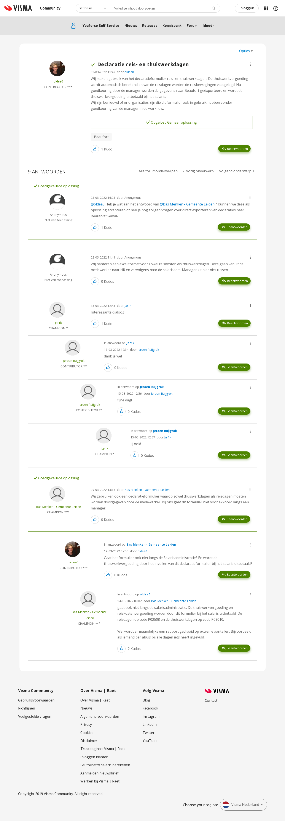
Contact (211, 700)
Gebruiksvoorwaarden (36, 700)
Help (276, 8)
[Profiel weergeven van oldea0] (58, 81)
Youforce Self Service (101, 25)
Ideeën (208, 25)
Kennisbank (172, 25)
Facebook (150, 708)
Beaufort (101, 136)
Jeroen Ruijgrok (148, 349)
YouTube (150, 740)
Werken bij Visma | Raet (99, 781)
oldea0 (129, 72)
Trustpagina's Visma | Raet (102, 748)
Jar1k (127, 306)
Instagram (151, 716)
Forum (192, 25)
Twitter (148, 732)
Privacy (86, 724)
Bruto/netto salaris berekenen (105, 765)
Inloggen (246, 8)
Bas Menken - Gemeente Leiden (147, 490)
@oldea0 (98, 204)
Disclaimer (88, 740)
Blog (146, 700)
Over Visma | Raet (95, 700)
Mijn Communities (266, 8)
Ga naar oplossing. (182, 122)
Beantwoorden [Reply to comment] (236, 227)
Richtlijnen (26, 708)
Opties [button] (244, 50)
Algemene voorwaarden (99, 716)
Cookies (86, 732)
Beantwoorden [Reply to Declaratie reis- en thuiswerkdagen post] (237, 149)
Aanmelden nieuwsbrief (99, 773)
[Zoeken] (164, 8)
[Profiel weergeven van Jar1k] (58, 323)
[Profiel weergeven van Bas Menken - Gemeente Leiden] (58, 507)
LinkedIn (150, 724)
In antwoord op (119, 343)
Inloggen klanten (94, 757)
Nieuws (130, 25)
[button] (250, 64)
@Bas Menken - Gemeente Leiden (187, 204)
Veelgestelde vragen (34, 716)
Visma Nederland (240, 804)
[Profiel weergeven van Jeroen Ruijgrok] (73, 361)
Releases (149, 25)
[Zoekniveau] (92, 8)
